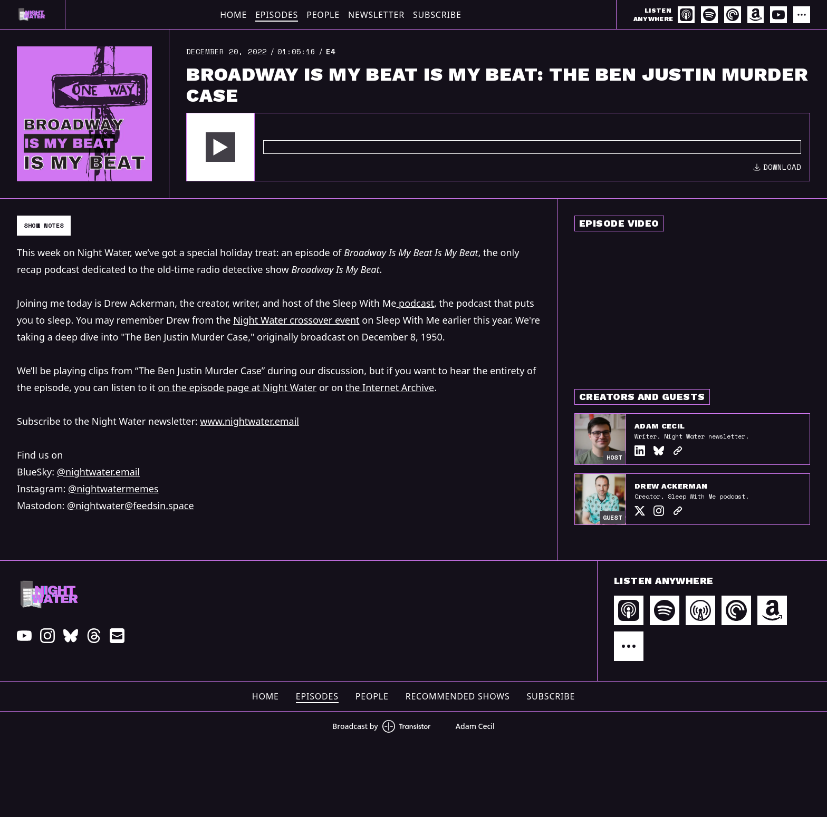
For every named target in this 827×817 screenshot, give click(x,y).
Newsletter (376, 15)
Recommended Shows (458, 696)
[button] (220, 147)
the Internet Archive (390, 387)
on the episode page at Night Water (237, 387)
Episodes (276, 15)
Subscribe (437, 15)
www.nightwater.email (249, 421)
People (323, 15)
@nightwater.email (98, 471)
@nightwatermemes (113, 488)
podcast (415, 303)
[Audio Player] (498, 147)
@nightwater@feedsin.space (130, 505)
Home (233, 15)
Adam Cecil (659, 426)
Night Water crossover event (296, 320)
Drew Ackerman (671, 486)
